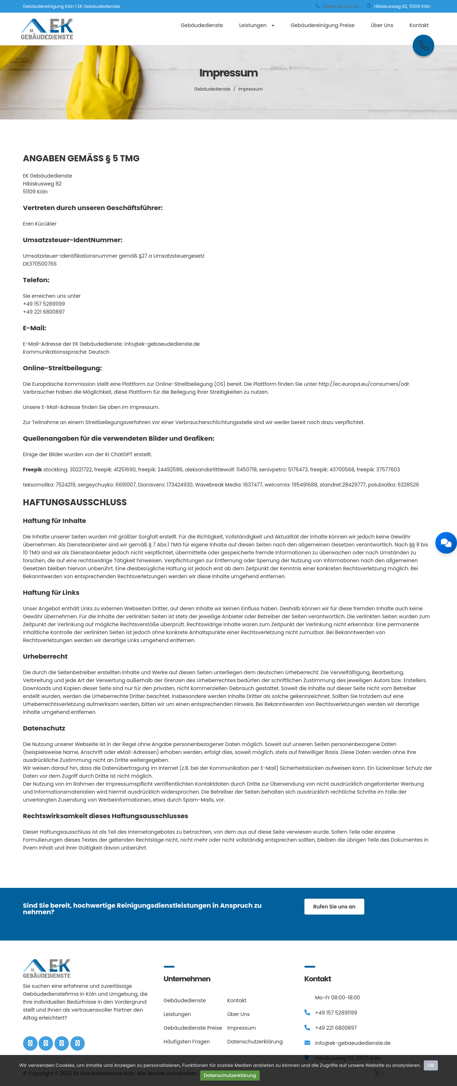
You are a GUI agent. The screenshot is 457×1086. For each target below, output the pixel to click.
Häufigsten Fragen (187, 1041)
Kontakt (419, 25)
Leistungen (177, 1014)
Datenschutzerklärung (230, 1075)
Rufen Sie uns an (337, 6)
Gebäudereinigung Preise (323, 25)
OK (430, 1065)
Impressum (241, 1028)
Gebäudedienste (202, 25)
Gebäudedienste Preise (193, 1028)
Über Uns (382, 25)
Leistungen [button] (256, 25)
